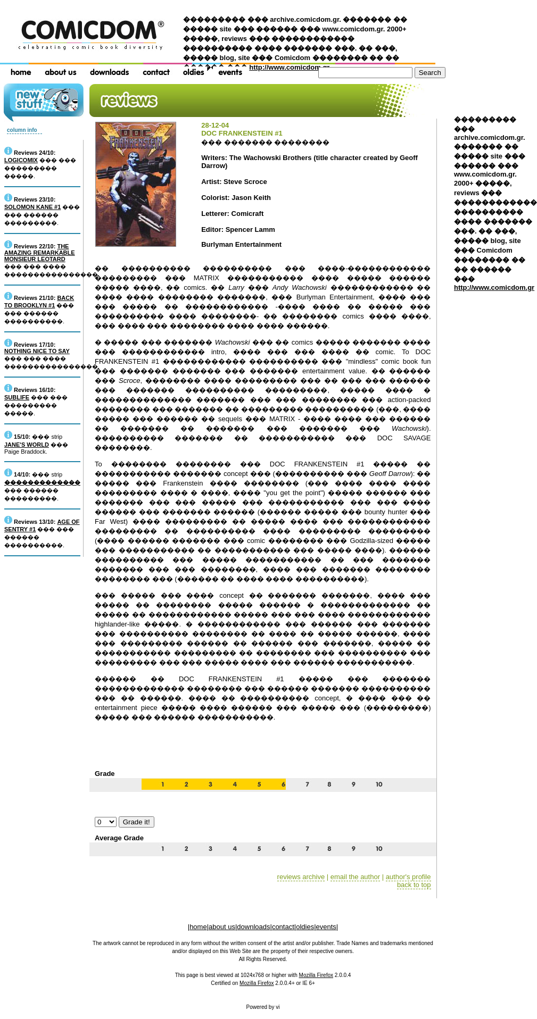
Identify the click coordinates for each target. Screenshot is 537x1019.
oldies (305, 927)
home (198, 927)
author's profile (408, 877)
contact (283, 927)
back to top (414, 885)
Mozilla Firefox (316, 975)
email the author (355, 877)
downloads (253, 927)
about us (222, 927)
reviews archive (301, 877)
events (326, 927)
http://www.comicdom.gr (289, 67)
